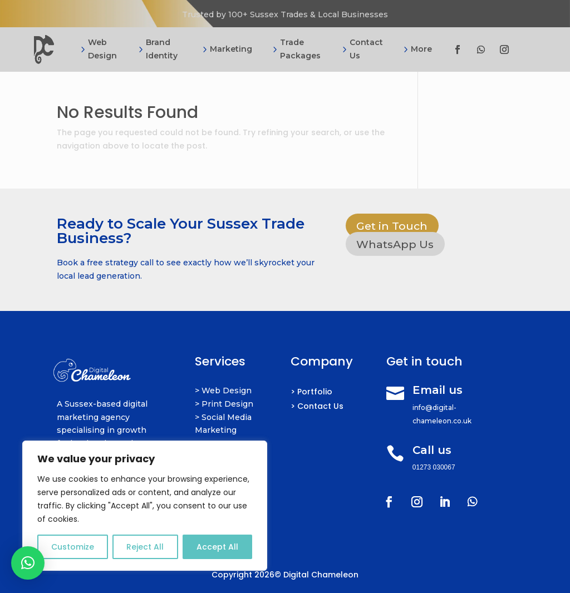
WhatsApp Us (397, 244)
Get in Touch (394, 226)
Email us (437, 390)
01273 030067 (433, 467)
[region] (144, 506)
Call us (431, 450)
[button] (28, 563)
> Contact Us (317, 406)
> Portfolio (311, 391)
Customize (72, 546)
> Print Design (224, 404)
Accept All (217, 546)
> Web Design (223, 391)
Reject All (145, 546)
